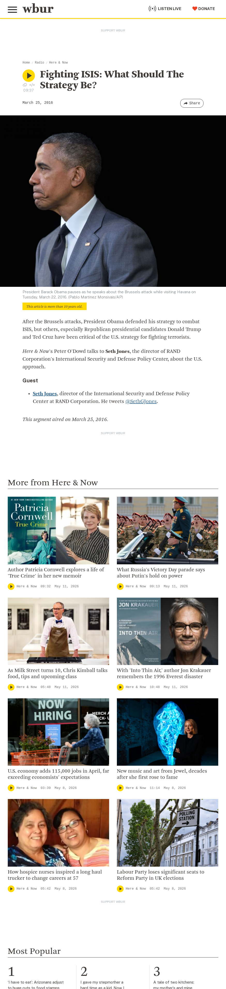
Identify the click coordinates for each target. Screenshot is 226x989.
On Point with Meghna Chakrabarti (185, 700)
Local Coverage (94, 700)
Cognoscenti (91, 659)
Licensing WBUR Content (139, 862)
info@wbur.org (25, 797)
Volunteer (18, 902)
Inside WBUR (126, 795)
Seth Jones (45, 394)
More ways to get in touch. (39, 827)
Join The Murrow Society (33, 935)
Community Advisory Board (141, 820)
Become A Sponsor (28, 944)
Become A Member (28, 919)
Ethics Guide (126, 853)
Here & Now (58, 63)
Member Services (26, 910)
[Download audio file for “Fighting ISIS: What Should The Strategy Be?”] (25, 85)
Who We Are (125, 787)
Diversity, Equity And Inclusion (144, 803)
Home (26, 63)
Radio (39, 63)
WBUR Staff (126, 845)
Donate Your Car (25, 927)
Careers (121, 837)
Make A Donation (25, 894)
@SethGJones (141, 401)
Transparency (127, 828)
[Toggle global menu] (12, 10)
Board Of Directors (133, 812)
